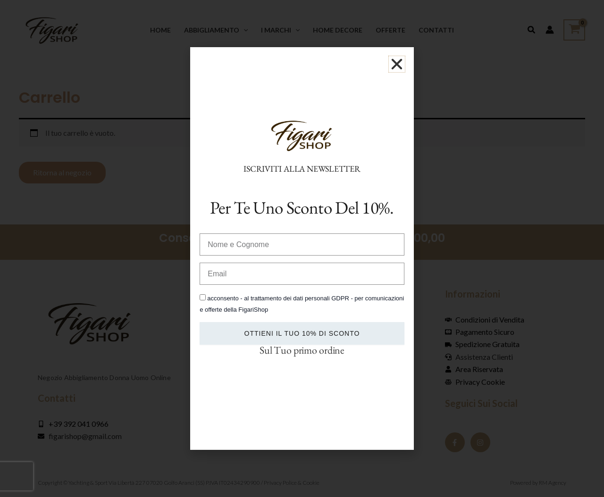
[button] (396, 64)
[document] (302, 248)
